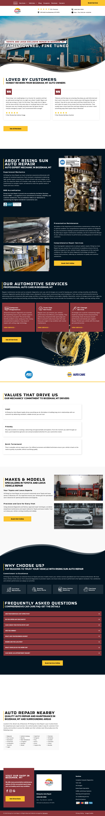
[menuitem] (16, 3)
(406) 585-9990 (79, 9)
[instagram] (10, 791)
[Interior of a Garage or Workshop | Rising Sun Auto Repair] (31, 687)
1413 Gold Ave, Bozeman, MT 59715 (49, 12)
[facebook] (7, 791)
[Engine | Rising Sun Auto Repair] (73, 687)
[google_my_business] (14, 791)
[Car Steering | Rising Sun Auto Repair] (94, 687)
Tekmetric (45, 813)
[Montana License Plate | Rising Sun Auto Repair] (11, 687)
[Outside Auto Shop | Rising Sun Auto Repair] (52, 687)
